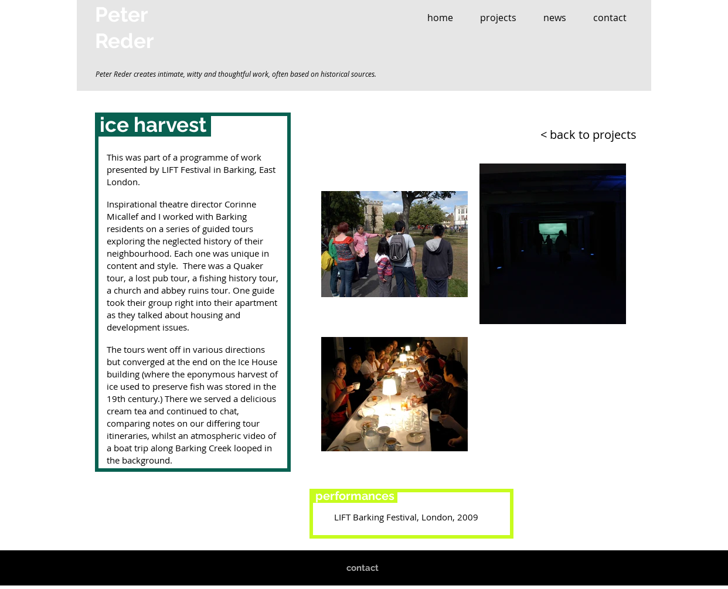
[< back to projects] (572, 134)
